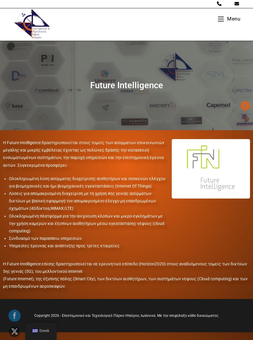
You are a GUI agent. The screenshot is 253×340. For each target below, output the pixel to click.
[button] (245, 106)
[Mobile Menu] (229, 19)
